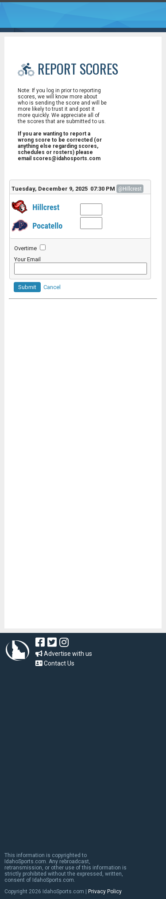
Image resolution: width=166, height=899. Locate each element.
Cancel (52, 287)
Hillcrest (45, 207)
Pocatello (47, 225)
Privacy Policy (105, 891)
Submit (27, 287)
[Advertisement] (75, 569)
